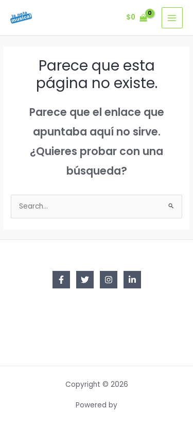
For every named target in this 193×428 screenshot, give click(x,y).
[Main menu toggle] (172, 17)
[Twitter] (85, 279)
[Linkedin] (132, 279)
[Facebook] (61, 279)
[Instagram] (108, 279)
